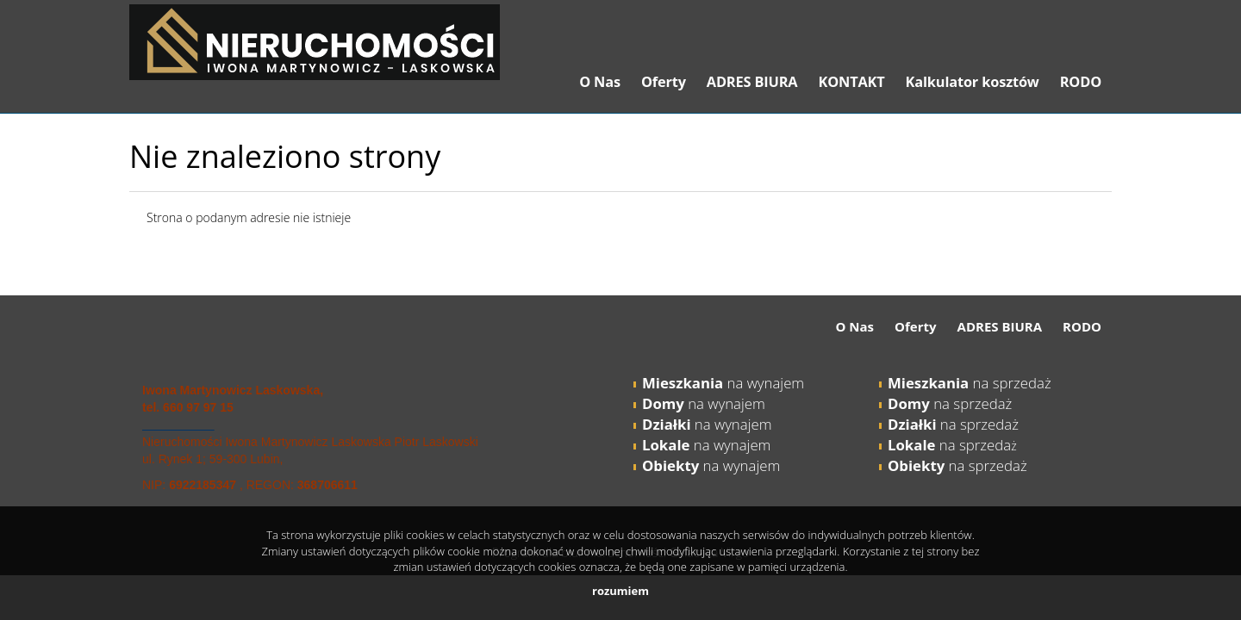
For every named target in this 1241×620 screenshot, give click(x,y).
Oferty (663, 81)
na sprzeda (949, 445)
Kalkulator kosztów (972, 81)
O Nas (599, 81)
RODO (1080, 81)
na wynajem (723, 383)
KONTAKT (851, 81)
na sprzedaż (969, 383)
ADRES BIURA (752, 81)
